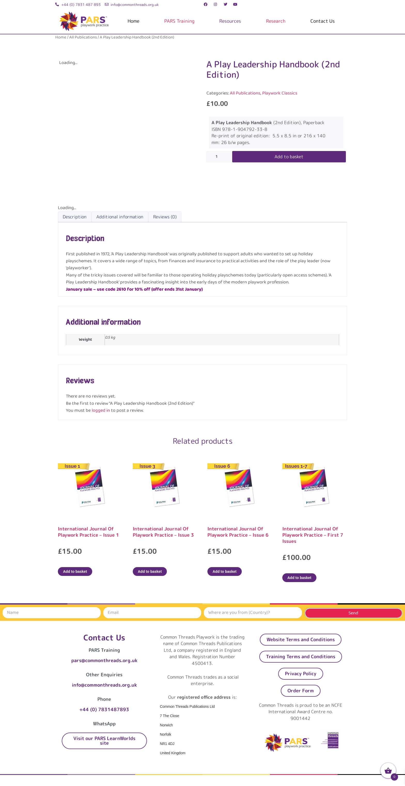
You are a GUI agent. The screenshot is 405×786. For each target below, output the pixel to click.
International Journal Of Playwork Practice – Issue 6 (238, 532)
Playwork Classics (279, 93)
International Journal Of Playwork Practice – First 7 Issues (312, 535)
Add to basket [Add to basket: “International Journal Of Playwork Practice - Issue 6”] (225, 571)
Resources (230, 21)
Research (275, 21)
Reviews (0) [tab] (165, 217)
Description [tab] (75, 217)
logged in (101, 410)
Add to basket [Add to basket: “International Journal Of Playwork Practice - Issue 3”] (150, 571)
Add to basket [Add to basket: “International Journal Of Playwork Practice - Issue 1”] (75, 571)
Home (133, 21)
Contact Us (322, 21)
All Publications (83, 37)
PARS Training (179, 21)
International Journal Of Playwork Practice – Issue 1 (88, 532)
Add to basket (289, 157)
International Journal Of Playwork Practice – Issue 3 (163, 532)
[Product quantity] (219, 156)
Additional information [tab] (119, 217)
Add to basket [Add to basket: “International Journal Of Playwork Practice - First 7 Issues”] (299, 578)
